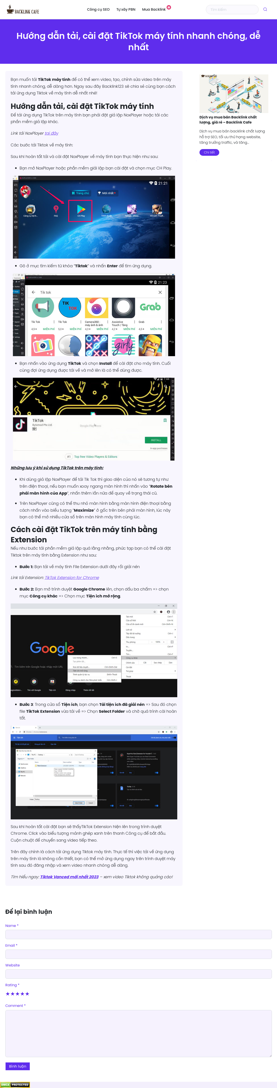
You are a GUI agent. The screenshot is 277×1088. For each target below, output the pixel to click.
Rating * (12, 985)
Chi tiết (209, 152)
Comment (15, 1005)
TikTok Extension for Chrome (72, 578)
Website (12, 965)
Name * (12, 925)
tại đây (51, 133)
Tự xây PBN (126, 9)
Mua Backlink (154, 9)
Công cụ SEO (98, 9)
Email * (11, 945)
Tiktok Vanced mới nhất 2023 (69, 877)
